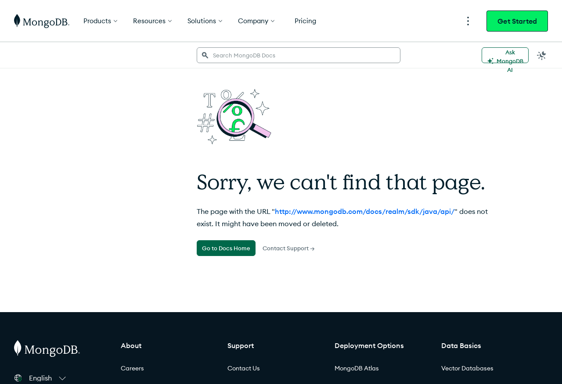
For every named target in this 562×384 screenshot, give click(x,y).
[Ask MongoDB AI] (505, 55)
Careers (132, 368)
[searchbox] (298, 55)
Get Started (517, 21)
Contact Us (243, 368)
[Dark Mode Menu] (542, 55)
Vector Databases (467, 368)
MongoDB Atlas (357, 368)
